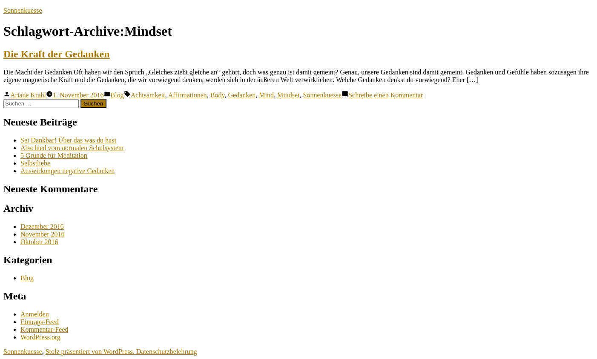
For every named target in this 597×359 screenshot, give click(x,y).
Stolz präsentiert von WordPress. (91, 351)
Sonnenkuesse (22, 10)
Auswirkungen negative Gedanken (67, 170)
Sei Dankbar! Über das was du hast (68, 140)
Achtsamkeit (148, 95)
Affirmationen (187, 95)
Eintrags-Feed (39, 321)
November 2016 (42, 234)
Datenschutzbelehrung (166, 351)
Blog (117, 95)
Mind (266, 95)
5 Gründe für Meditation (53, 155)
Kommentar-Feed (44, 329)
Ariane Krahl (28, 95)
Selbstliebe (35, 163)
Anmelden (34, 314)
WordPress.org (40, 337)
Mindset (288, 95)
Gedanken (242, 95)
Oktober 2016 (39, 241)
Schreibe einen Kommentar (385, 95)
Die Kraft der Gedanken (56, 54)
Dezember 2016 (42, 226)
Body (217, 95)
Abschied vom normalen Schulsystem (71, 147)
